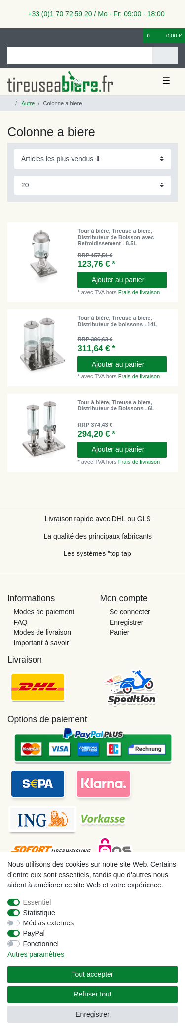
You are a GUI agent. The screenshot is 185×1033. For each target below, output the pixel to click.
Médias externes (48, 923)
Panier (119, 632)
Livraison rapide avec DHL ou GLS (98, 519)
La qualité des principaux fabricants (97, 536)
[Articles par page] (92, 185)
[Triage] (92, 159)
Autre (27, 103)
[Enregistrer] (27, 35)
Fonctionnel (41, 944)
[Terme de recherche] (79, 55)
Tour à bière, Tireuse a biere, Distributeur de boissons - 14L (117, 321)
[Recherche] (165, 55)
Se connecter (130, 612)
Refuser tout (92, 994)
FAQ (20, 622)
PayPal (34, 933)
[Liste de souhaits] (136, 35)
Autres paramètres (35, 954)
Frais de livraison (139, 292)
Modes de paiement (43, 612)
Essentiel (37, 902)
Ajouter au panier (125, 280)
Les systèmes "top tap (97, 553)
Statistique (39, 913)
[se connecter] (10, 35)
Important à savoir (41, 643)
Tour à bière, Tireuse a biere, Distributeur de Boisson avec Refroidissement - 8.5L (115, 237)
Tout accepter (92, 974)
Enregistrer (126, 622)
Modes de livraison (42, 632)
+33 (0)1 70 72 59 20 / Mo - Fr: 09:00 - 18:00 (92, 14)
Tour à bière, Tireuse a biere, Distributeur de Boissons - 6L (115, 405)
